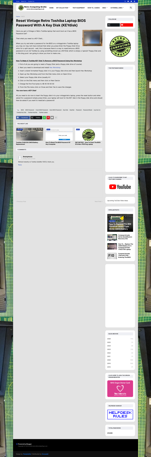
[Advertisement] (120, 140)
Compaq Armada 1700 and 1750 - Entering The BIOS (124, 255)
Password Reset (87, 110)
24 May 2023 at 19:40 (29, 158)
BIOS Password (29, 110)
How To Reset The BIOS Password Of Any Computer (58, 143)
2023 (120, 349)
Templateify (27, 454)
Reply (20, 165)
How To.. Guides (94, 8)
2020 (120, 360)
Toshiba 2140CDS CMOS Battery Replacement (27, 143)
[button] (131, 7)
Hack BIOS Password (55, 110)
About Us (23, 1)
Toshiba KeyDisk (32, 112)
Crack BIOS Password (42, 110)
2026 (120, 339)
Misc (104, 8)
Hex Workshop (54, 67)
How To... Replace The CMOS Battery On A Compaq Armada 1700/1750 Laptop (125, 246)
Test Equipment (79, 8)
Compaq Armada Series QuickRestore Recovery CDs (125, 236)
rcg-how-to (97, 110)
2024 (120, 346)
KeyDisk (72, 110)
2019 (120, 363)
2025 (120, 342)
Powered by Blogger (24, 444)
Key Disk (65, 110)
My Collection (62, 8)
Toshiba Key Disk (21, 112)
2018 (120, 367)
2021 (120, 356)
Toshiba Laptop (43, 112)
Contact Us (31, 1)
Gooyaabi (45, 454)
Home (17, 1)
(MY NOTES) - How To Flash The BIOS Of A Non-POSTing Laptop (87, 143)
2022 (120, 353)
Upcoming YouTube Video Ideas (117, 200)
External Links (116, 8)
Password (78, 110)
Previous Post (21, 201)
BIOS (23, 16)
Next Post (98, 201)
